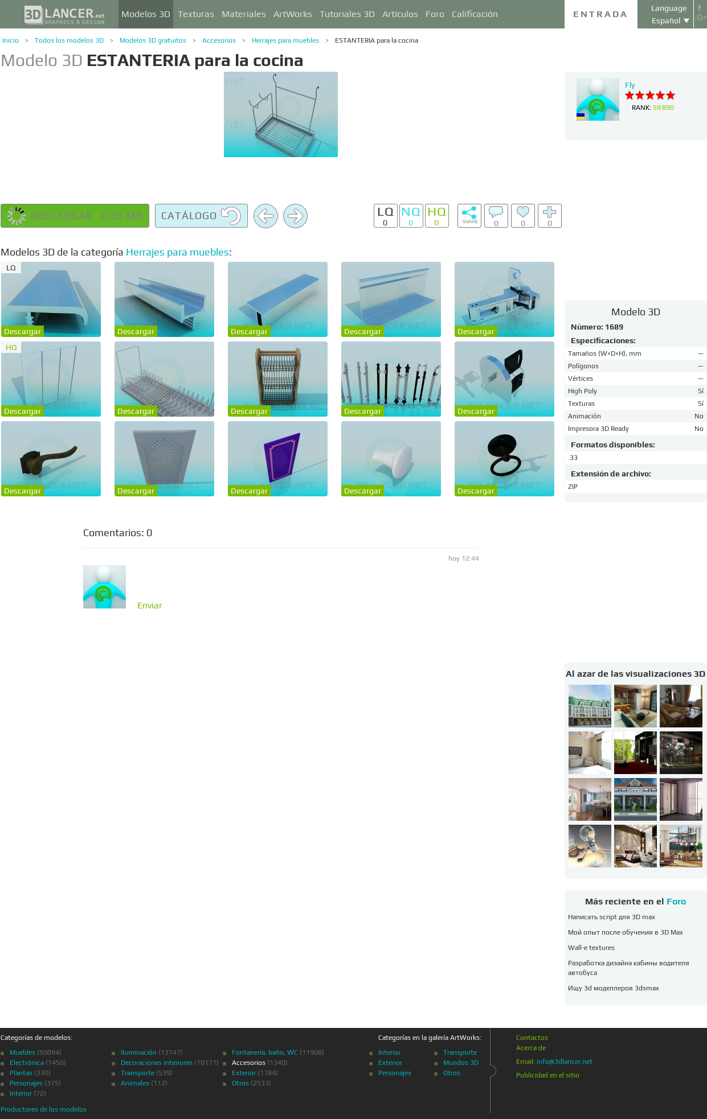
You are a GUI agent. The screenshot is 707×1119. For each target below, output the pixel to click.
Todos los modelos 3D (69, 40)
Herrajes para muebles (285, 40)
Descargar (22, 331)
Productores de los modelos (44, 1109)
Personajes (26, 1083)
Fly (630, 84)
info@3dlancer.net (564, 1061)
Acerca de (531, 1048)
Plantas (21, 1073)
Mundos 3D (461, 1063)
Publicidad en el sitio (547, 1075)
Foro (435, 14)
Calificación (475, 14)
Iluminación (139, 1052)
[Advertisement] (636, 220)
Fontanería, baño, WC (265, 1052)
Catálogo (201, 216)
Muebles (22, 1052)
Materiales (244, 14)
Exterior (244, 1073)
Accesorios (219, 40)
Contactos (532, 1038)
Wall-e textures (591, 948)
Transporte (137, 1073)
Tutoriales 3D (347, 14)
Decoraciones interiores (157, 1063)
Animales (135, 1083)
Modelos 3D (145, 14)
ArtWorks (292, 14)
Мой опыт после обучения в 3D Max (625, 932)
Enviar (149, 605)
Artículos (400, 14)
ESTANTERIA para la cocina (376, 40)
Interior (21, 1093)
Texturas (196, 14)
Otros (240, 1083)
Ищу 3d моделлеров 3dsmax (613, 988)
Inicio (10, 40)
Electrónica (27, 1063)
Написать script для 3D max (611, 917)
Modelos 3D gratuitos (153, 40)
